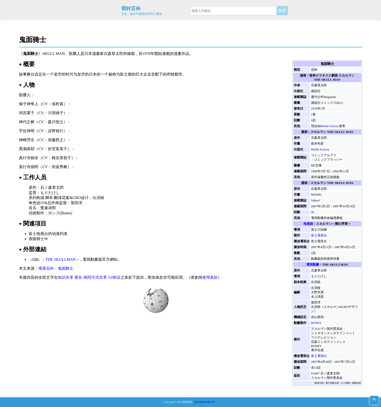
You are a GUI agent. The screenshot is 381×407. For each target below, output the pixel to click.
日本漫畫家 (94, 54)
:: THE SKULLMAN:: (60, 259)
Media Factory (329, 126)
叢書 (297, 102)
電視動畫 (312, 264)
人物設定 (300, 307)
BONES (316, 323)
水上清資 (317, 296)
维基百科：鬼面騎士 (55, 268)
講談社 (315, 91)
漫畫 (178, 54)
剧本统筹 (300, 282)
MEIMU (316, 194)
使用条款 (210, 277)
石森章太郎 (113, 54)
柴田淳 (315, 302)
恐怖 (314, 69)
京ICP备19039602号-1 (205, 402)
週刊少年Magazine (323, 97)
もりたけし (319, 276)
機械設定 (300, 317)
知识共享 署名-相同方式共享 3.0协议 (89, 277)
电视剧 (308, 223)
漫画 (303, 75)
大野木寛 (317, 292)
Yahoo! (315, 200)
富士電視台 (319, 235)
